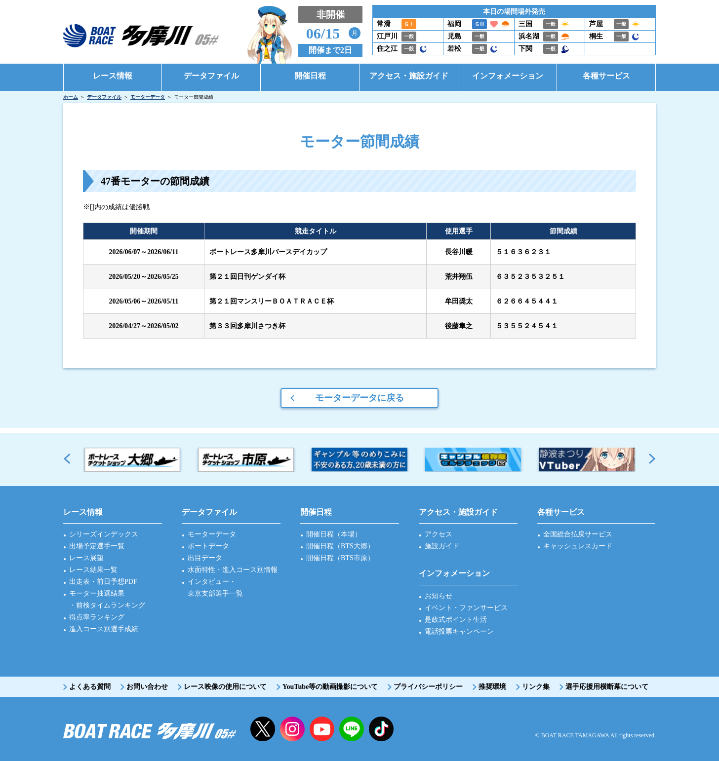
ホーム (70, 97)
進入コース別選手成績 (103, 629)
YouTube (322, 729)
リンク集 (536, 686)
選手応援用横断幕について (606, 686)
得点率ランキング (96, 617)
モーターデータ (147, 97)
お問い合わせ (147, 686)
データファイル (104, 97)
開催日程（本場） (333, 534)
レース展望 (86, 558)
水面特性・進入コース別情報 (233, 569)
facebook (381, 729)
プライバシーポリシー (428, 686)
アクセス (438, 534)
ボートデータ (208, 546)
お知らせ (438, 596)
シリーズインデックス (103, 534)
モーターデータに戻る (359, 398)
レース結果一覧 (93, 569)
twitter (262, 729)
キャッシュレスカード (577, 546)
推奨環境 (492, 686)
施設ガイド (442, 546)
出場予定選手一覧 (96, 546)
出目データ (205, 558)
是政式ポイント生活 (456, 619)
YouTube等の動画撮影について (330, 686)
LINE (351, 729)
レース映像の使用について (225, 686)
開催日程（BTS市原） (340, 558)
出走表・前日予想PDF (103, 581)
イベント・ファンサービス (466, 607)
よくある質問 (90, 686)
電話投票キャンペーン (459, 631)
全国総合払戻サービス (577, 534)
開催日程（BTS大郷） (340, 546)
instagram (292, 729)
